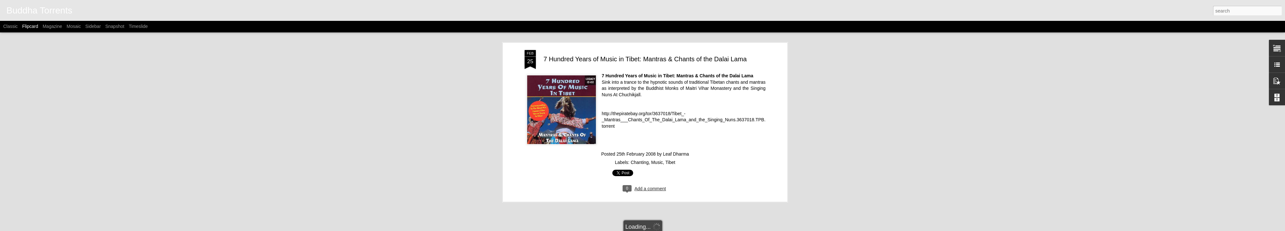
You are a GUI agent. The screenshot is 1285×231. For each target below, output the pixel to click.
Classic (10, 26)
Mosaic (73, 26)
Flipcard (30, 26)
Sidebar (93, 26)
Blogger (684, 227)
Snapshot (114, 26)
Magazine (52, 26)
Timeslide (138, 26)
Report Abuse (702, 227)
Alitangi (650, 227)
